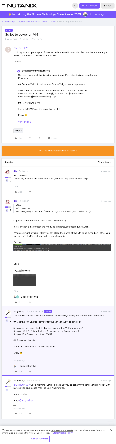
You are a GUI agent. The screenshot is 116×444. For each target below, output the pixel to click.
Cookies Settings (39, 439)
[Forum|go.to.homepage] (22, 6)
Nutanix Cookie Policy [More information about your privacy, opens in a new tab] (62, 433)
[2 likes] (25, 296)
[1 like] (24, 366)
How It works (49, 21)
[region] (58, 435)
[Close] (111, 430)
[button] (3, 6)
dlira (15, 171)
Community (8, 21)
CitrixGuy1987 (20, 48)
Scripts (18, 130)
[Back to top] (110, 424)
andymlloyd (19, 311)
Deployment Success (28, 21)
